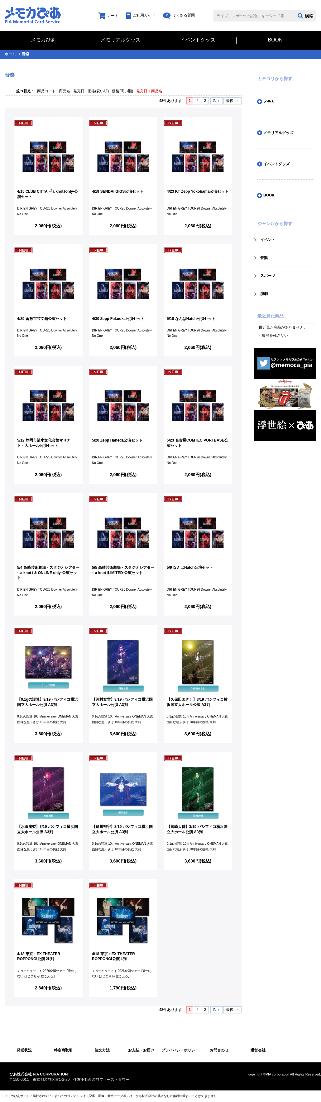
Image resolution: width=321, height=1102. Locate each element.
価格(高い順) (122, 91)
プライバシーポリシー (180, 1050)
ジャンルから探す (274, 223)
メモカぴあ (43, 39)
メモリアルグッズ (121, 39)
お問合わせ (219, 1050)
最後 (229, 101)
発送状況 (24, 1050)
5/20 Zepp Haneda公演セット (117, 440)
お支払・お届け (141, 1050)
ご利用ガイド (140, 15)
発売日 (78, 91)
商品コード (46, 91)
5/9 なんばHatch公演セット (190, 567)
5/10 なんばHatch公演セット (191, 319)
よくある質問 (179, 15)
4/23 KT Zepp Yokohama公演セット (197, 191)
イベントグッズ (197, 39)
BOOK (275, 39)
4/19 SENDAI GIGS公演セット (117, 191)
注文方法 (102, 1050)
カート (108, 15)
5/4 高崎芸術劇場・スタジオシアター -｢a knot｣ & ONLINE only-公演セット (48, 572)
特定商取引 (63, 1050)
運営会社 (258, 1050)
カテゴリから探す (274, 78)
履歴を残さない (275, 335)
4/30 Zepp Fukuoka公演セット (118, 319)
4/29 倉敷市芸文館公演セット (42, 319)
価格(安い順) (98, 91)
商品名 (64, 91)
